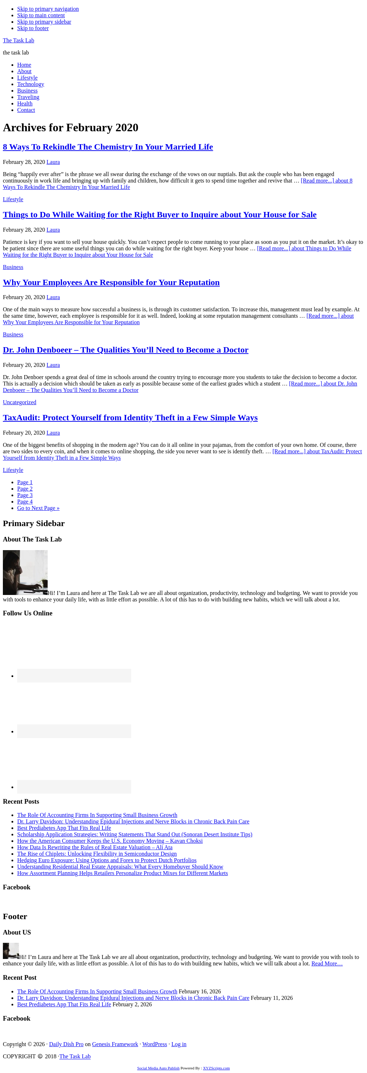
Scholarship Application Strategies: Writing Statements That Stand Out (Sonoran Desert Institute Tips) (134, 834)
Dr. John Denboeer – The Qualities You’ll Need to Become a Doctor (125, 349)
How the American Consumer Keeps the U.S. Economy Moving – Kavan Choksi (110, 841)
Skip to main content (41, 15)
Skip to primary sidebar (44, 22)
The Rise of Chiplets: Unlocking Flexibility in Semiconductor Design (97, 854)
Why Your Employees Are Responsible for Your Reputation (111, 282)
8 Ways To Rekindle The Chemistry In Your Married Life (108, 146)
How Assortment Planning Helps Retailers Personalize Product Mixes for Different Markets (122, 873)
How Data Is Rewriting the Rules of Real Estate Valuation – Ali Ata (94, 847)
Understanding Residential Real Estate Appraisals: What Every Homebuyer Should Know (120, 867)
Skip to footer (33, 28)
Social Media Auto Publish (158, 1068)
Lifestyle (13, 199)
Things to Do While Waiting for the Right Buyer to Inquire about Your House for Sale (159, 214)
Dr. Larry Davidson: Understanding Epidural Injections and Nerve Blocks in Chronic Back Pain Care (133, 821)
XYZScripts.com (216, 1068)
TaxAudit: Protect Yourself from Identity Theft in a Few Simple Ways (130, 417)
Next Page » (38, 508)
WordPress (154, 1044)
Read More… (327, 963)
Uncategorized (19, 402)
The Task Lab (18, 40)
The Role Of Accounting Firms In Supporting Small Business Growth (97, 815)
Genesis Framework (115, 1044)
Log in (178, 1044)
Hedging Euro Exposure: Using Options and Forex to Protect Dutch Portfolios (106, 860)
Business (13, 267)
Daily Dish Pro (66, 1044)
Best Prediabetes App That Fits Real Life (64, 828)
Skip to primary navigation (48, 9)
